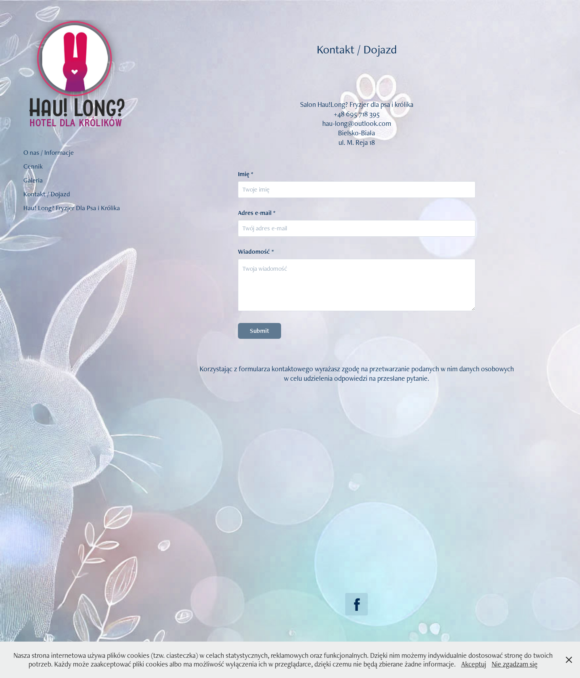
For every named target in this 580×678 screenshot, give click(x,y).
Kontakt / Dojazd (46, 194)
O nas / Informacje (48, 152)
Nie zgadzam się (515, 664)
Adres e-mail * (257, 213)
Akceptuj (473, 664)
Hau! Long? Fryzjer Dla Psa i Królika (71, 207)
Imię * (245, 174)
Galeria (33, 180)
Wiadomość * (256, 252)
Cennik (33, 166)
